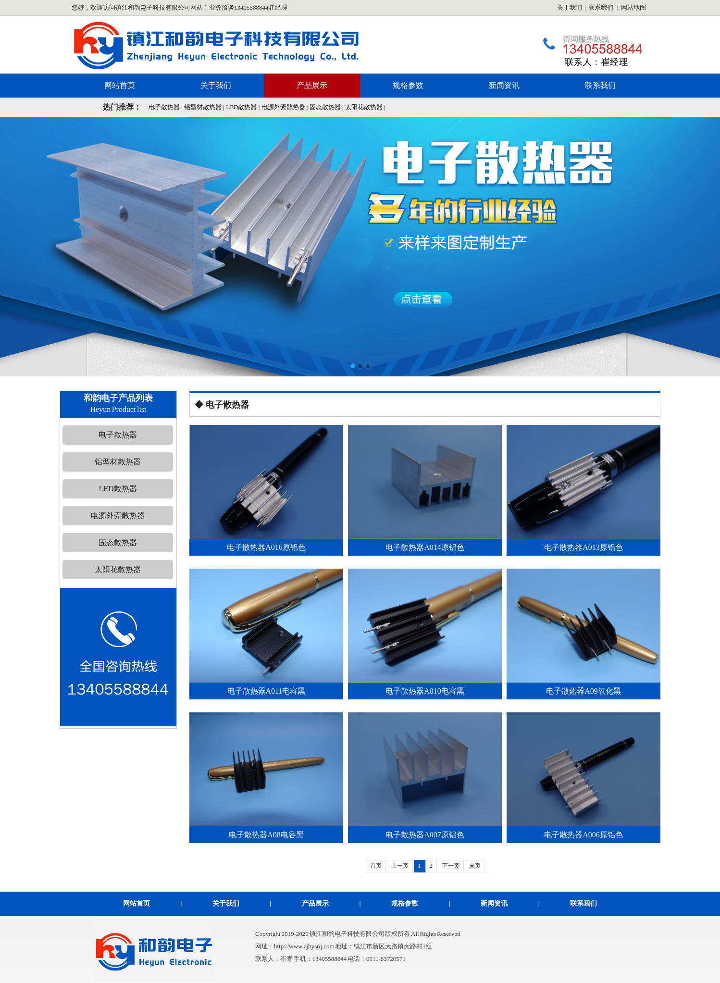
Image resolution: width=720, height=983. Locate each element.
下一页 (450, 865)
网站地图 (633, 7)
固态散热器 (325, 107)
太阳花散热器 (364, 107)
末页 (475, 865)
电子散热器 (164, 107)
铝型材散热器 (203, 107)
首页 (376, 865)
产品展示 (312, 85)
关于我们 (569, 7)
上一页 (400, 865)
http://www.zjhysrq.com (304, 946)
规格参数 (408, 85)
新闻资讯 (504, 85)
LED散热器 (241, 107)
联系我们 (600, 7)
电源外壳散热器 (283, 107)
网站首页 (119, 85)
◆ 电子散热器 (222, 405)
